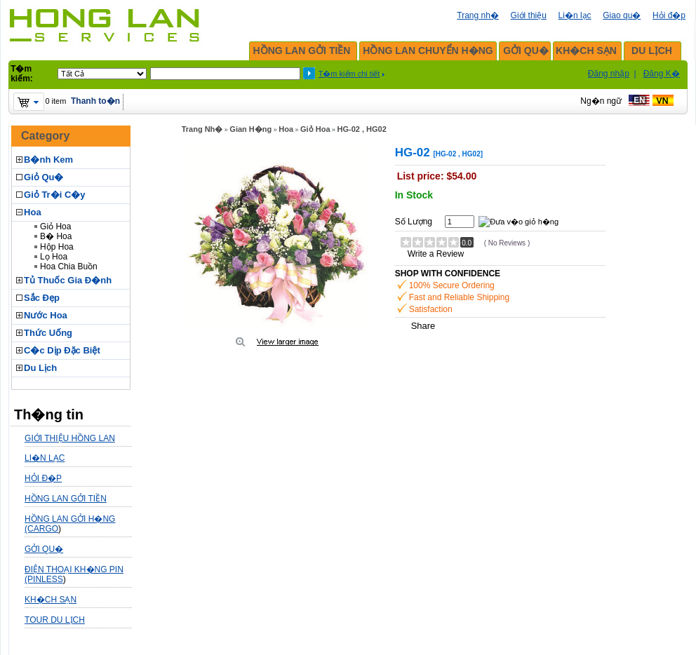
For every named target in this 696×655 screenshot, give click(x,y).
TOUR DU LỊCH (55, 620)
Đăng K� (661, 74)
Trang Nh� (202, 129)
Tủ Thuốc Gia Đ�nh (68, 280)
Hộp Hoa (57, 247)
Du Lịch (40, 368)
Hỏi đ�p (668, 15)
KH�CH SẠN (586, 50)
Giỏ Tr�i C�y (54, 194)
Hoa (32, 212)
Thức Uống (48, 333)
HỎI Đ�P (43, 478)
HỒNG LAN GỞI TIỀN (302, 50)
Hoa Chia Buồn (69, 266)
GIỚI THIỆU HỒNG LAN (70, 438)
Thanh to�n (95, 101)
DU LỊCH (651, 50)
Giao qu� (622, 15)
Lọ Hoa (53, 257)
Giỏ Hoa (55, 226)
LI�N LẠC (45, 458)
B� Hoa (56, 236)
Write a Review (436, 254)
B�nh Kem (48, 159)
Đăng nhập (608, 74)
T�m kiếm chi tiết (349, 73)
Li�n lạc (574, 15)
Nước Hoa (45, 315)
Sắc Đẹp (42, 297)
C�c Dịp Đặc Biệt (62, 350)
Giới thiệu (529, 15)
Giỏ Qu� (43, 177)
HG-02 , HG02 (362, 129)
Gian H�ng (250, 129)
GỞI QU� (526, 50)
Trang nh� (478, 15)
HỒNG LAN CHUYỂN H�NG (428, 50)
